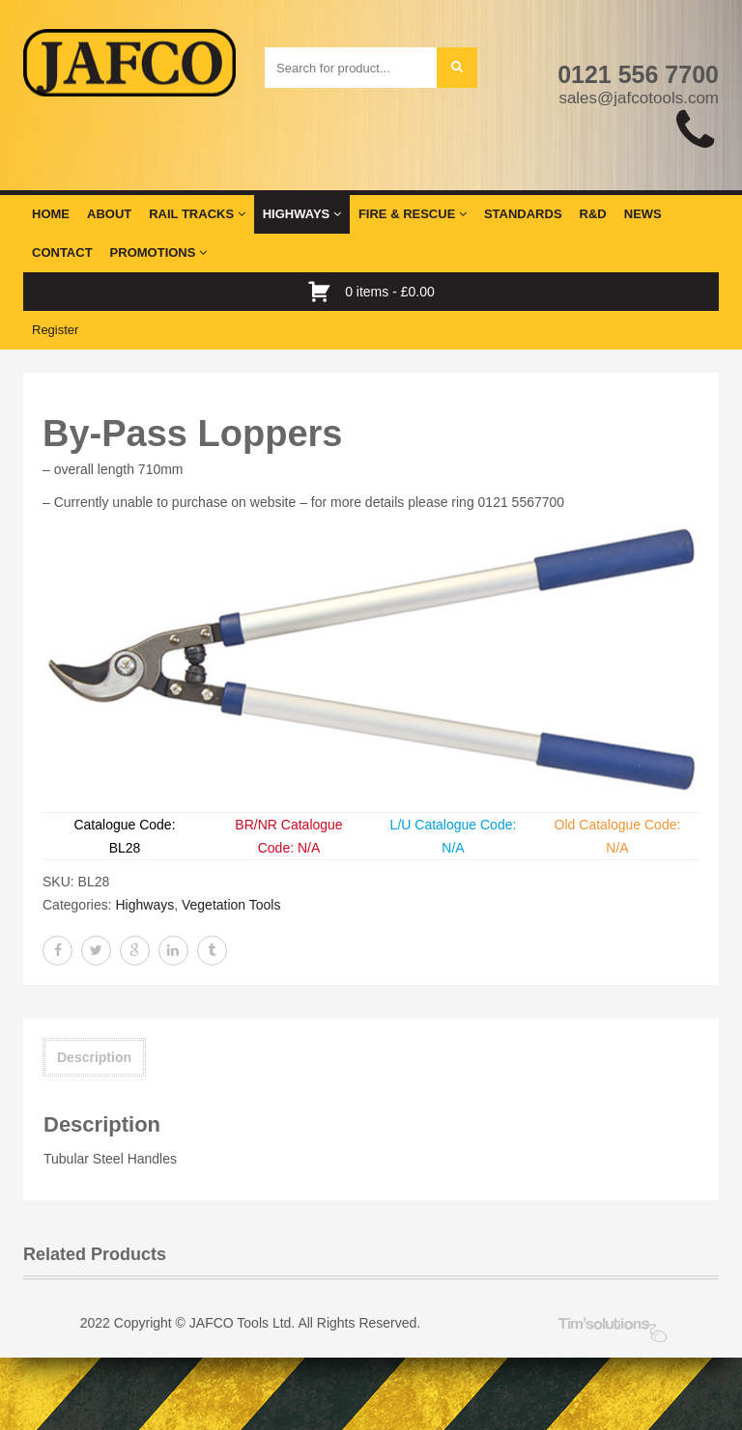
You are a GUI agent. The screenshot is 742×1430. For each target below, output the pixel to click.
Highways (302, 214)
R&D (593, 214)
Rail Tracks (196, 214)
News (643, 214)
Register (55, 329)
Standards (523, 214)
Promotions (158, 252)
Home (51, 214)
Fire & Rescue (412, 214)
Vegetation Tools (231, 904)
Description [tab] (94, 1057)
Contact (62, 252)
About (109, 214)
